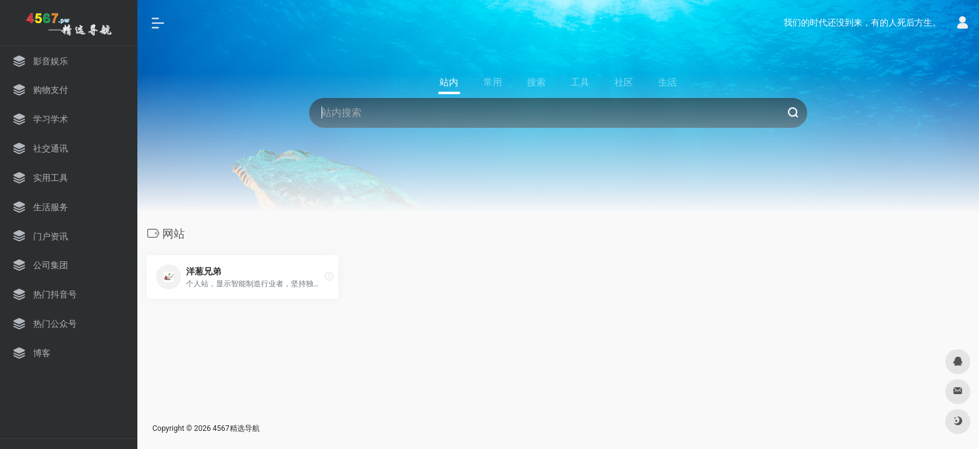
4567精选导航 (236, 428)
